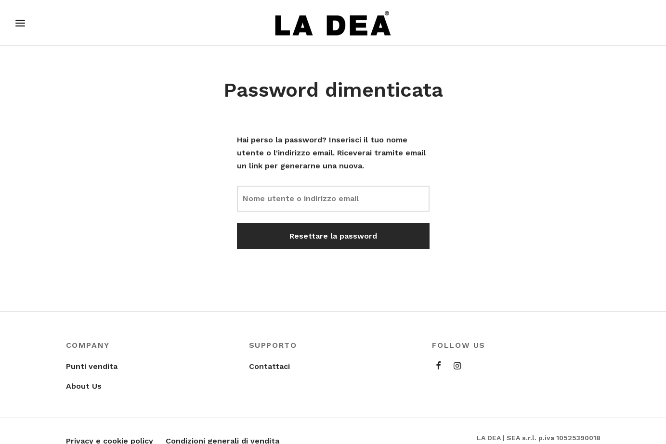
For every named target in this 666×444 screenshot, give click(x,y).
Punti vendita (92, 366)
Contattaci (269, 366)
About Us (84, 386)
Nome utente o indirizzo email (301, 198)
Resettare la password (333, 236)
